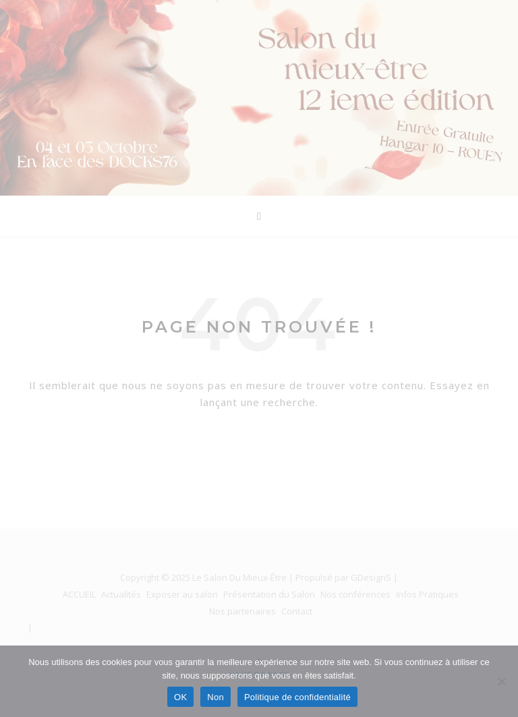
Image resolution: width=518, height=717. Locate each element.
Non (215, 697)
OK (180, 697)
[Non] (501, 681)
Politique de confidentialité (297, 697)
